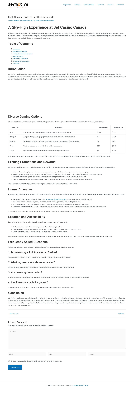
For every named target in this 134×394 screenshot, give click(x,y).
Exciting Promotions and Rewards (24, 54)
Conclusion (16, 63)
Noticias (112, 5)
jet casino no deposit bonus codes (57, 199)
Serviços (82, 5)
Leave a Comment (14, 20)
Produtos (103, 5)
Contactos (121, 5)
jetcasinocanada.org (28, 20)
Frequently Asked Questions (22, 61)
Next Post (121, 313)
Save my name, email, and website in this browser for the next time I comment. (36, 363)
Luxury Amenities (18, 56)
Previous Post (13, 313)
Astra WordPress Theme (81, 385)
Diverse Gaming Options (20, 51)
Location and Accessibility (21, 59)
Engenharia (72, 5)
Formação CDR (92, 5)
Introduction (17, 49)
